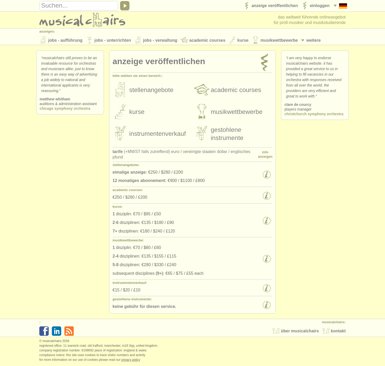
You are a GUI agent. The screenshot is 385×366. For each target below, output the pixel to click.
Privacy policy (130, 360)
